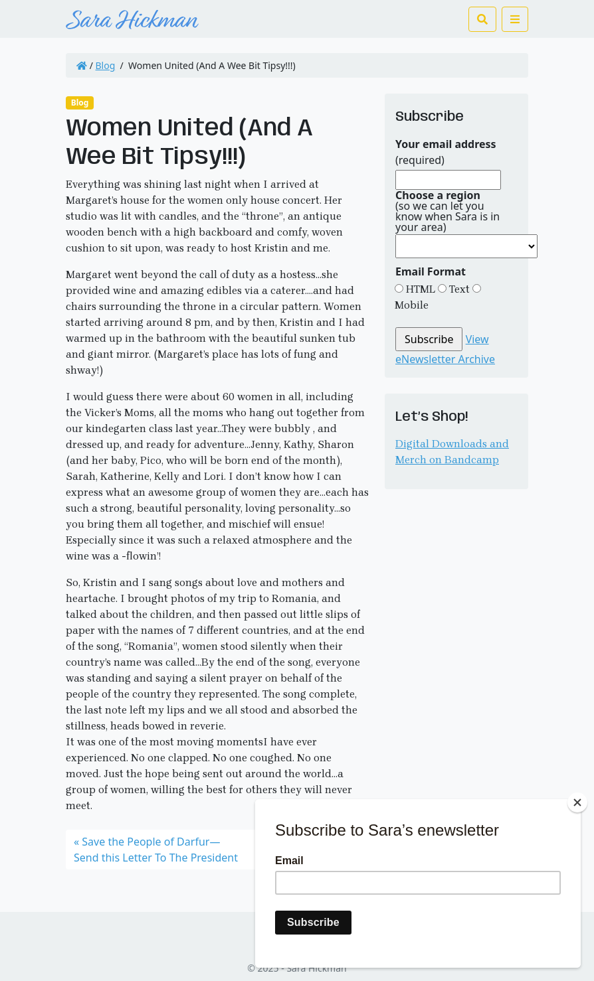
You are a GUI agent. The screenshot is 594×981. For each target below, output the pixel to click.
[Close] (577, 802)
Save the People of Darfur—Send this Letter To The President (156, 849)
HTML (419, 289)
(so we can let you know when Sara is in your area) (447, 211)
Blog (106, 65)
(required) (445, 152)
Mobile (412, 305)
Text (458, 289)
